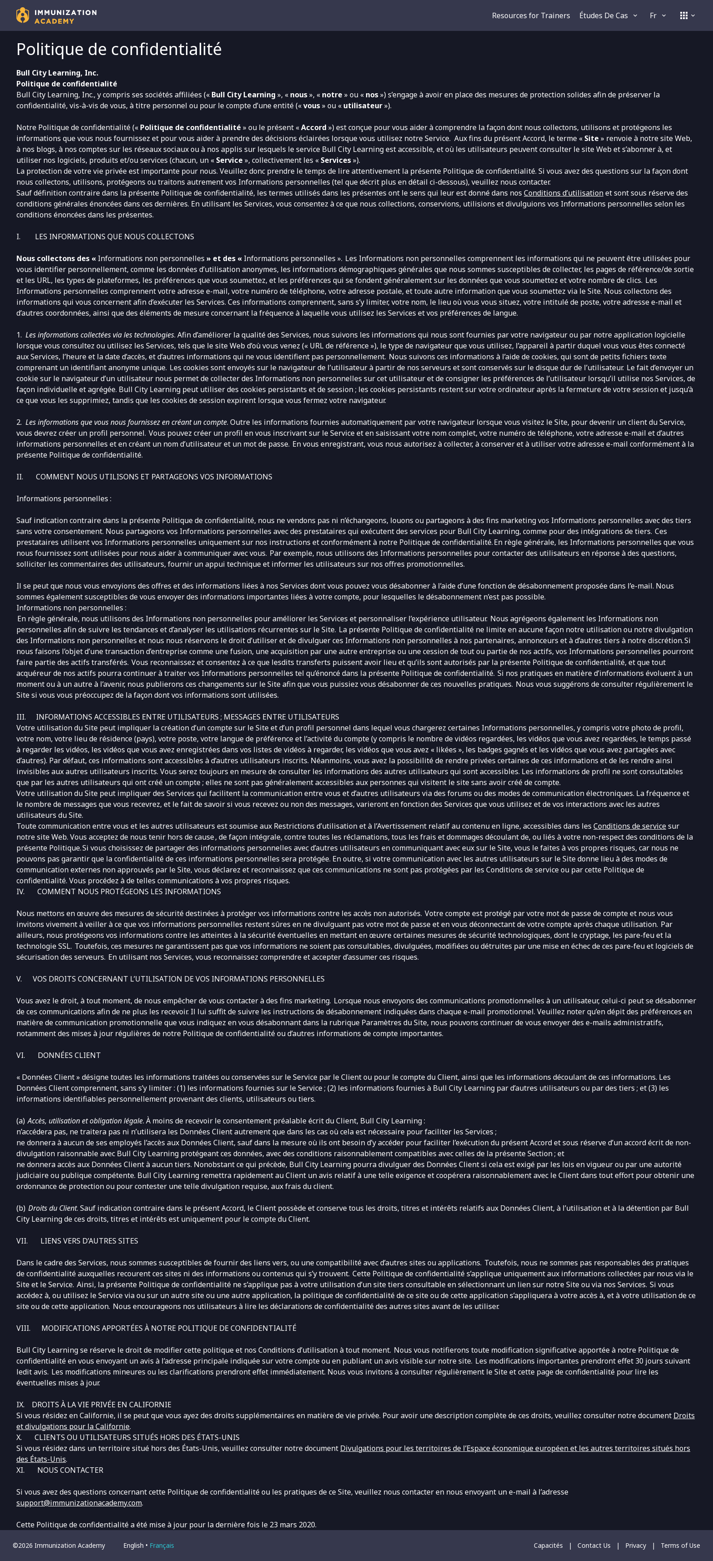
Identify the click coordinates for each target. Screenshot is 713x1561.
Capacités (548, 1545)
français (162, 1545)
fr (659, 15)
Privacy (635, 1545)
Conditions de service (629, 826)
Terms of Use (680, 1545)
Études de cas (609, 15)
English (133, 1545)
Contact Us (594, 1545)
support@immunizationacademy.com (79, 1503)
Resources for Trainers (531, 15)
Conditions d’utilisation (563, 193)
